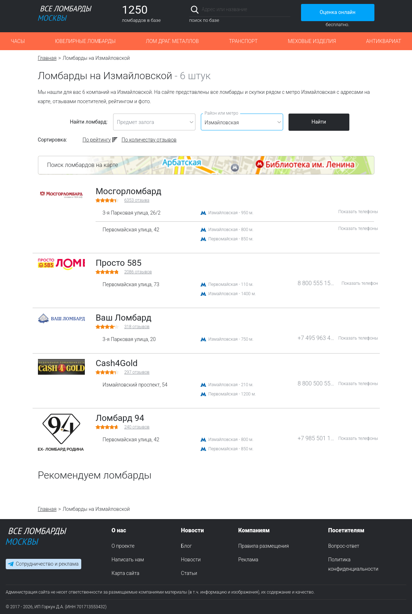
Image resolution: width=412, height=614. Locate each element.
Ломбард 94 (120, 418)
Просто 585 (118, 263)
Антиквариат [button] (383, 41)
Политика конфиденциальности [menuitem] (353, 564)
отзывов (138, 271)
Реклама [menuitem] (248, 559)
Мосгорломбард (128, 191)
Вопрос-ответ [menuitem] (343, 546)
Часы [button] (18, 41)
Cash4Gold (116, 363)
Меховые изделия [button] (312, 41)
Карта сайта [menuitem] (125, 573)
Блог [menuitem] (186, 546)
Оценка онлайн (337, 12)
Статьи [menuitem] (189, 573)
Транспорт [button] (243, 41)
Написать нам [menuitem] (127, 559)
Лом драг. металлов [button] (172, 41)
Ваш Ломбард (123, 317)
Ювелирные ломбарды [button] (85, 41)
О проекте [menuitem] (122, 546)
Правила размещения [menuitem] (263, 546)
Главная (47, 58)
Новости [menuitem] (191, 559)
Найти (318, 122)
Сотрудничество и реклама (47, 564)
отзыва (136, 200)
